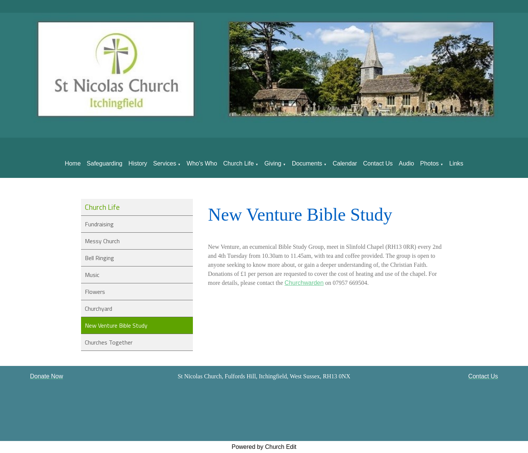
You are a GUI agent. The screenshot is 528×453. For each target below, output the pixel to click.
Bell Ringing (99, 257)
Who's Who (202, 163)
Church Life (238, 163)
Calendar (345, 163)
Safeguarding (104, 163)
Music (92, 274)
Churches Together (108, 342)
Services (164, 163)
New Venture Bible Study (116, 325)
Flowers (95, 291)
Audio (406, 163)
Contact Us (378, 163)
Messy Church (102, 240)
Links (456, 163)
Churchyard (98, 308)
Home (73, 163)
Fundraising (99, 224)
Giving (272, 163)
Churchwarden (304, 283)
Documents (307, 163)
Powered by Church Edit (264, 447)
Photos (429, 163)
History (137, 163)
